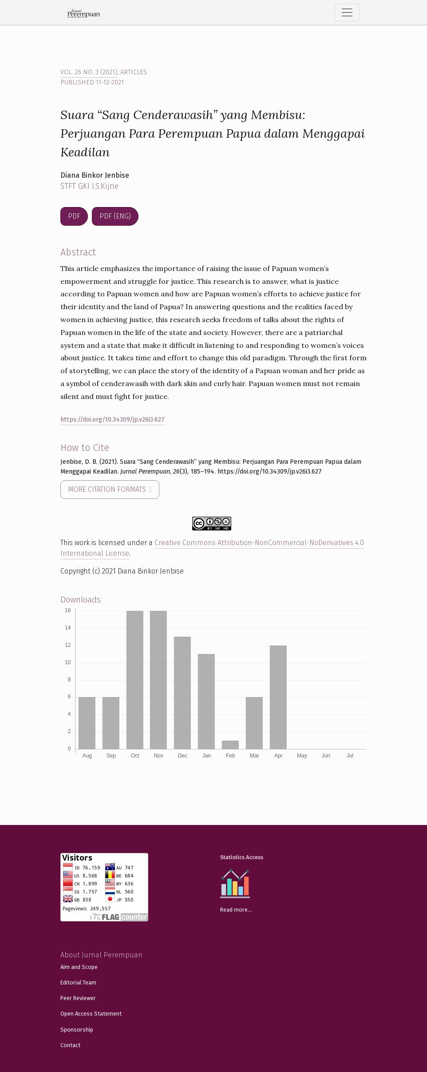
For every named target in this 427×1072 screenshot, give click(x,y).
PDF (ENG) (115, 216)
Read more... (236, 909)
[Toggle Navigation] (347, 12)
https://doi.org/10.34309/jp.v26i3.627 (112, 419)
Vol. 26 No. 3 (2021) (88, 72)
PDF (74, 216)
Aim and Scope (79, 967)
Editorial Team (78, 982)
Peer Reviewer (78, 998)
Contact (70, 1045)
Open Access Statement (91, 1013)
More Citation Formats (108, 489)
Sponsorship (76, 1029)
